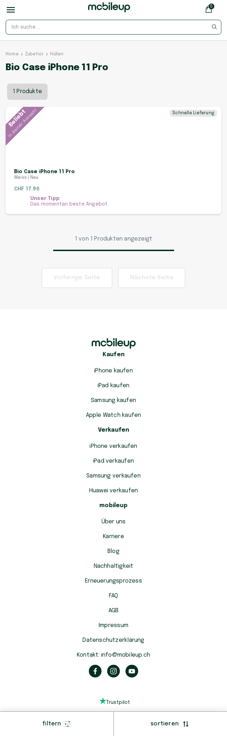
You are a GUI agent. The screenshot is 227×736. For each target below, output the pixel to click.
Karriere (113, 537)
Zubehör (34, 46)
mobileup (113, 506)
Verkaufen (113, 430)
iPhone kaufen (113, 371)
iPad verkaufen (113, 461)
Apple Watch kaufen (113, 415)
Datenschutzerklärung (113, 640)
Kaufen (113, 355)
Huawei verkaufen (113, 491)
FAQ (113, 596)
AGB (114, 611)
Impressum (113, 625)
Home (12, 46)
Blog (113, 551)
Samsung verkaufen (113, 476)
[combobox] (113, 27)
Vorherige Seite (77, 286)
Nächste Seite (152, 286)
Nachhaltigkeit (114, 566)
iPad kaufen (113, 386)
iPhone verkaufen (113, 446)
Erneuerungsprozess (113, 581)
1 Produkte (27, 83)
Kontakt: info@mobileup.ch (113, 655)
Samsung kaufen (113, 400)
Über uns (114, 522)
